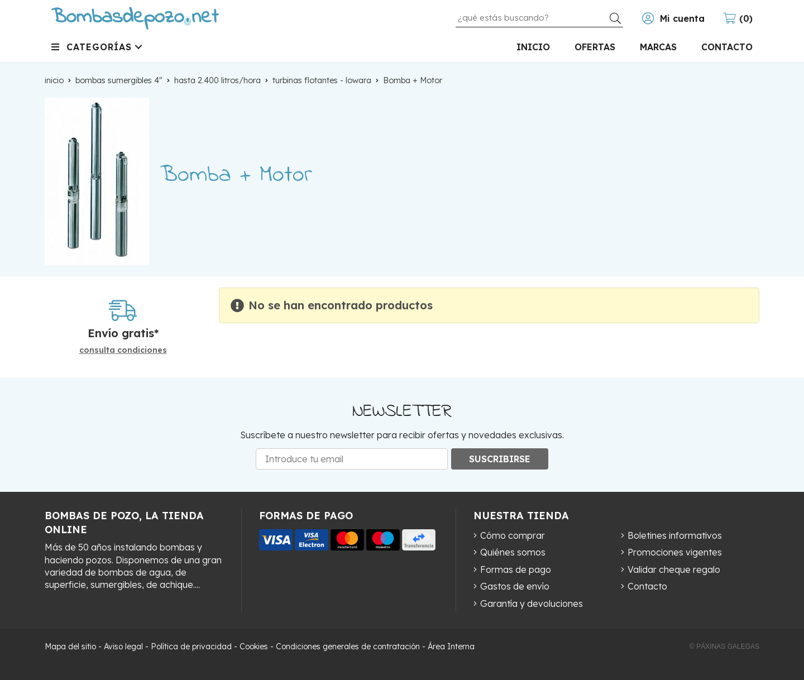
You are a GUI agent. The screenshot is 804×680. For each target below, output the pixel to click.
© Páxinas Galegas (724, 646)
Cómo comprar (512, 535)
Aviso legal (123, 646)
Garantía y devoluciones (531, 603)
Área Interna (451, 646)
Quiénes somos (512, 552)
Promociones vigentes (675, 552)
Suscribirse (499, 458)
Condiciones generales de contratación (348, 646)
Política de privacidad (191, 646)
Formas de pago (515, 569)
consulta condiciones (123, 350)
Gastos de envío (514, 586)
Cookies (254, 646)
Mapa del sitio (70, 646)
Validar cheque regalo (674, 569)
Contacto (647, 586)
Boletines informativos (675, 535)
